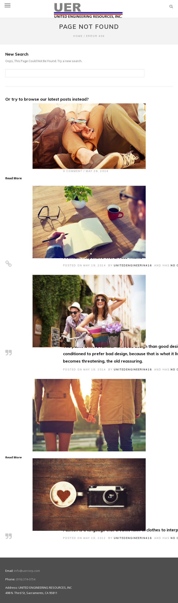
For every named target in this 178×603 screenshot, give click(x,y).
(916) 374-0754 (25, 570)
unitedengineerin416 (133, 265)
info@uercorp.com (27, 562)
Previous (14, 420)
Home (78, 36)
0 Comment (72, 171)
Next (164, 420)
